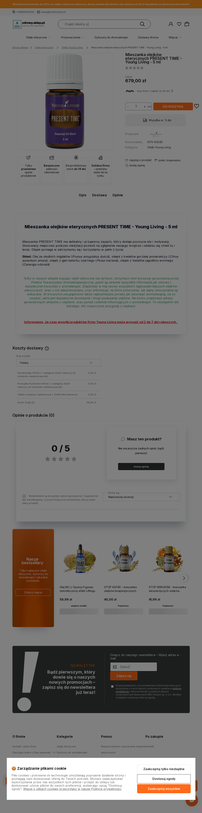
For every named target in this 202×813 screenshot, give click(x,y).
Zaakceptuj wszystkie (164, 789)
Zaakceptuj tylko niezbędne (163, 769)
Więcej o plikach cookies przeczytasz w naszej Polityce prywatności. (72, 789)
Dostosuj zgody (163, 779)
